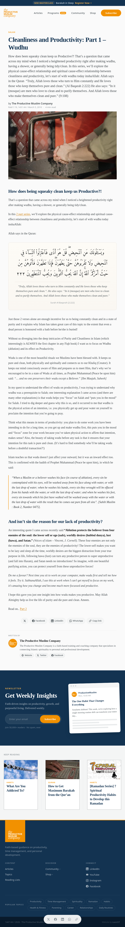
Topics (8, 874)
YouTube (92, 874)
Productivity (35, 901)
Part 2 (23, 608)
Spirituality (77, 901)
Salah (11, 32)
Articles (38, 13)
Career (70, 907)
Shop (93, 13)
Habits (10, 782)
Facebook (93, 886)
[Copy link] (76, 919)
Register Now (83, 3)
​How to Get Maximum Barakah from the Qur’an (61, 790)
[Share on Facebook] (55, 919)
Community (78, 13)
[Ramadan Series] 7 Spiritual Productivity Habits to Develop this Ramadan (103, 794)
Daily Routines (106, 907)
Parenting (56, 907)
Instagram (93, 880)
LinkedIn (92, 868)
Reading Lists (12, 879)
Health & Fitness (38, 907)
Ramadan (93, 901)
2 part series (23, 214)
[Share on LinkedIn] (62, 919)
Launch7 (116, 922)
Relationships (86, 907)
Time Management (57, 901)
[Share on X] (48, 919)
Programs (57, 13)
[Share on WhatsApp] (69, 919)
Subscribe (111, 13)
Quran (51, 782)
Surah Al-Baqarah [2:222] (62, 302)
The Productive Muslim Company (32, 103)
